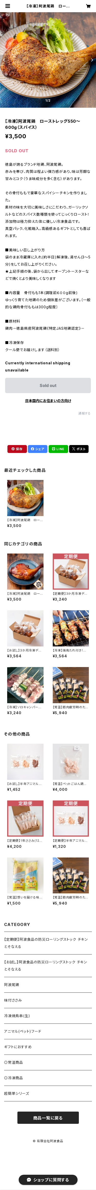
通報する (84, 413)
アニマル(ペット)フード (22, 1031)
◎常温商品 (13, 1062)
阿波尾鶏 (11, 985)
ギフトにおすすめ (18, 1047)
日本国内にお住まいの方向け (48, 400)
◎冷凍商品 (13, 1078)
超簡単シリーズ (16, 1093)
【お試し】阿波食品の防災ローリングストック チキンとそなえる (45, 965)
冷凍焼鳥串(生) (17, 1016)
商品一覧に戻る (48, 1117)
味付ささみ (13, 1000)
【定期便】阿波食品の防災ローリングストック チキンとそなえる (46, 943)
